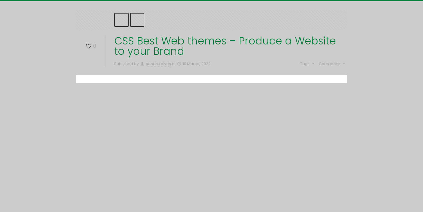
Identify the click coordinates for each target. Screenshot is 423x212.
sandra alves (158, 64)
